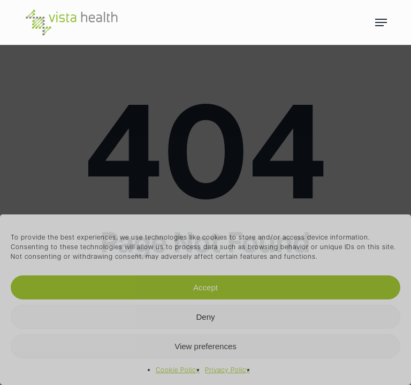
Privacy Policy (227, 370)
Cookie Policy (178, 370)
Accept (205, 287)
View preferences (205, 346)
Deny (205, 316)
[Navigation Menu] (381, 22)
